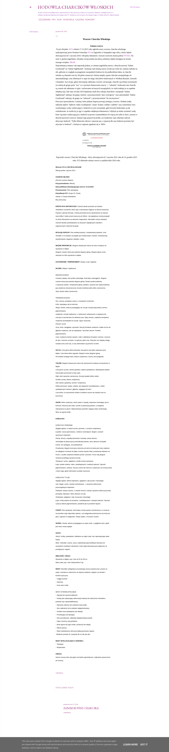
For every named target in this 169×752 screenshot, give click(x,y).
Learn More (130, 744)
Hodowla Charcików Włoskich (75, 7)
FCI (70, 49)
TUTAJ (127, 56)
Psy (53, 20)
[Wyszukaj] (135, 7)
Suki (58, 20)
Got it (144, 744)
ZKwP (72, 62)
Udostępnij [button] (33, 32)
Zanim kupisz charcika (81, 708)
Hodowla (67, 20)
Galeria (79, 20)
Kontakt (89, 20)
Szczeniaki (44, 20)
